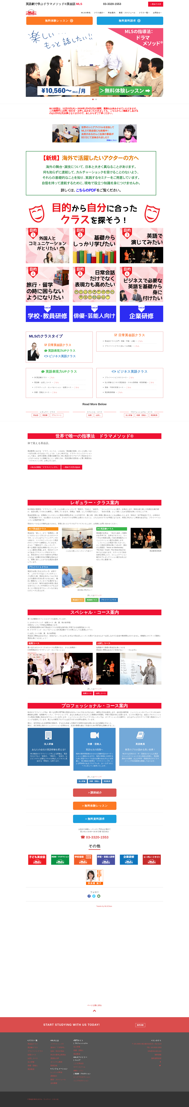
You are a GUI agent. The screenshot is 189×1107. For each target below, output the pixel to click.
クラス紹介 (99, 13)
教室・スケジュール (127, 13)
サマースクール (79, 1067)
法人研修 (129, 415)
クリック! (97, 595)
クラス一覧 (144, 13)
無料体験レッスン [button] (59, 20)
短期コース (34, 643)
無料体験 (140, 1025)
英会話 (35, 415)
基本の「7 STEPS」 (58, 1047)
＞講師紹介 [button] (95, 792)
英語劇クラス (92, 600)
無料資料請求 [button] (130, 20)
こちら (140, 341)
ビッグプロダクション (81, 1077)
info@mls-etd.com (154, 1051)
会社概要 (54, 1083)
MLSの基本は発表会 (58, 1055)
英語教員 (154, 415)
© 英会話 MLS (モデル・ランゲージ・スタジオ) (43, 1099)
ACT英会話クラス (37, 529)
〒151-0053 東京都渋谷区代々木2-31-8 (146, 1044)
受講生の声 (55, 1058)
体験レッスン (78, 1071)
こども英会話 (78, 1063)
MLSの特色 (85, 13)
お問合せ (157, 13)
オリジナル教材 (56, 1062)
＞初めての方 (155, 4)
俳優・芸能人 (141, 415)
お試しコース (103, 643)
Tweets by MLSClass (104, 906)
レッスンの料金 (56, 1072)
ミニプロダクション (81, 1081)
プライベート (57, 415)
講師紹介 (54, 1076)
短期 (90, 415)
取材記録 (54, 1065)
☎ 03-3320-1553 (94, 837)
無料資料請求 (156, 1058)
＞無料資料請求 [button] (95, 818)
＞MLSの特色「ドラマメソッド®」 (44, 467)
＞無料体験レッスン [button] (95, 805)
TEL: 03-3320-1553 (154, 1047)
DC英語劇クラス (105, 529)
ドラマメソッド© (57, 1044)
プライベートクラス (38, 567)
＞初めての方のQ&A (71, 467)
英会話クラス (78, 600)
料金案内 (111, 13)
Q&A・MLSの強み (57, 1051)
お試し (98, 415)
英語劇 (44, 415)
